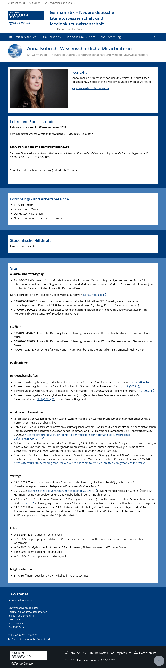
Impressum (121, 653)
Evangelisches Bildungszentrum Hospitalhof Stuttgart (61, 490)
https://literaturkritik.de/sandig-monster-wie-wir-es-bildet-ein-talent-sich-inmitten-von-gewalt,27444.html (78, 463)
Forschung (111, 37)
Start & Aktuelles (22, 37)
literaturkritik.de (92, 295)
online (26, 503)
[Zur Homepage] (26, 21)
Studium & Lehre (81, 37)
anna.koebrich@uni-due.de (92, 88)
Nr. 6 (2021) (44, 399)
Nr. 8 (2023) (130, 386)
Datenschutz (145, 653)
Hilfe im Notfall (95, 653)
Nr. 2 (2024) (138, 382)
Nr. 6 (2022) (143, 391)
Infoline (72, 653)
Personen (52, 37)
